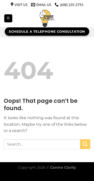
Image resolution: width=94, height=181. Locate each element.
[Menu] (8, 18)
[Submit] (85, 144)
